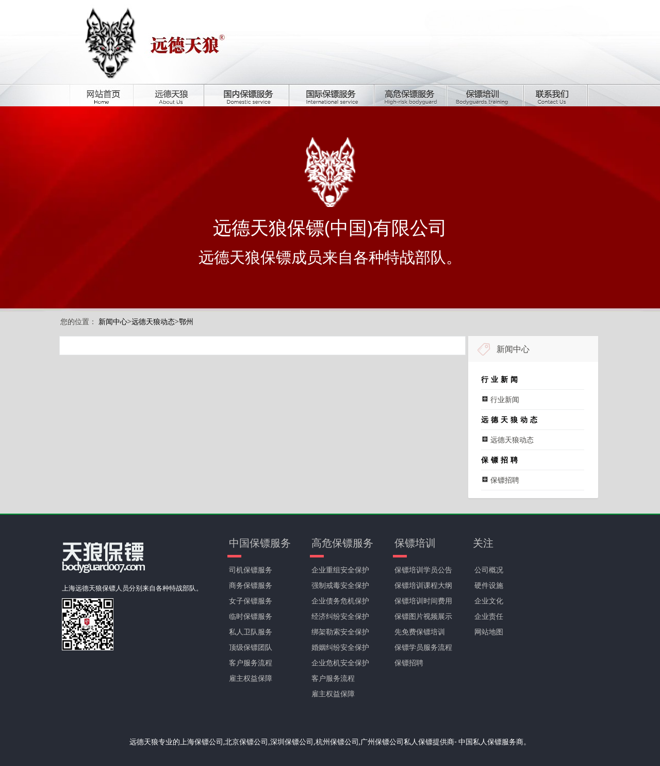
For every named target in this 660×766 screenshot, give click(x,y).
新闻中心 (112, 321)
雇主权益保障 (250, 678)
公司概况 (488, 569)
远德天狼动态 (153, 321)
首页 (109, 95)
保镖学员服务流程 (423, 647)
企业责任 (488, 616)
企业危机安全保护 (340, 662)
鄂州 (186, 321)
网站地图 (488, 631)
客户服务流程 (250, 662)
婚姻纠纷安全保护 (340, 647)
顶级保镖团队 (250, 647)
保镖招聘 (408, 662)
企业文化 (488, 600)
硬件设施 (488, 585)
